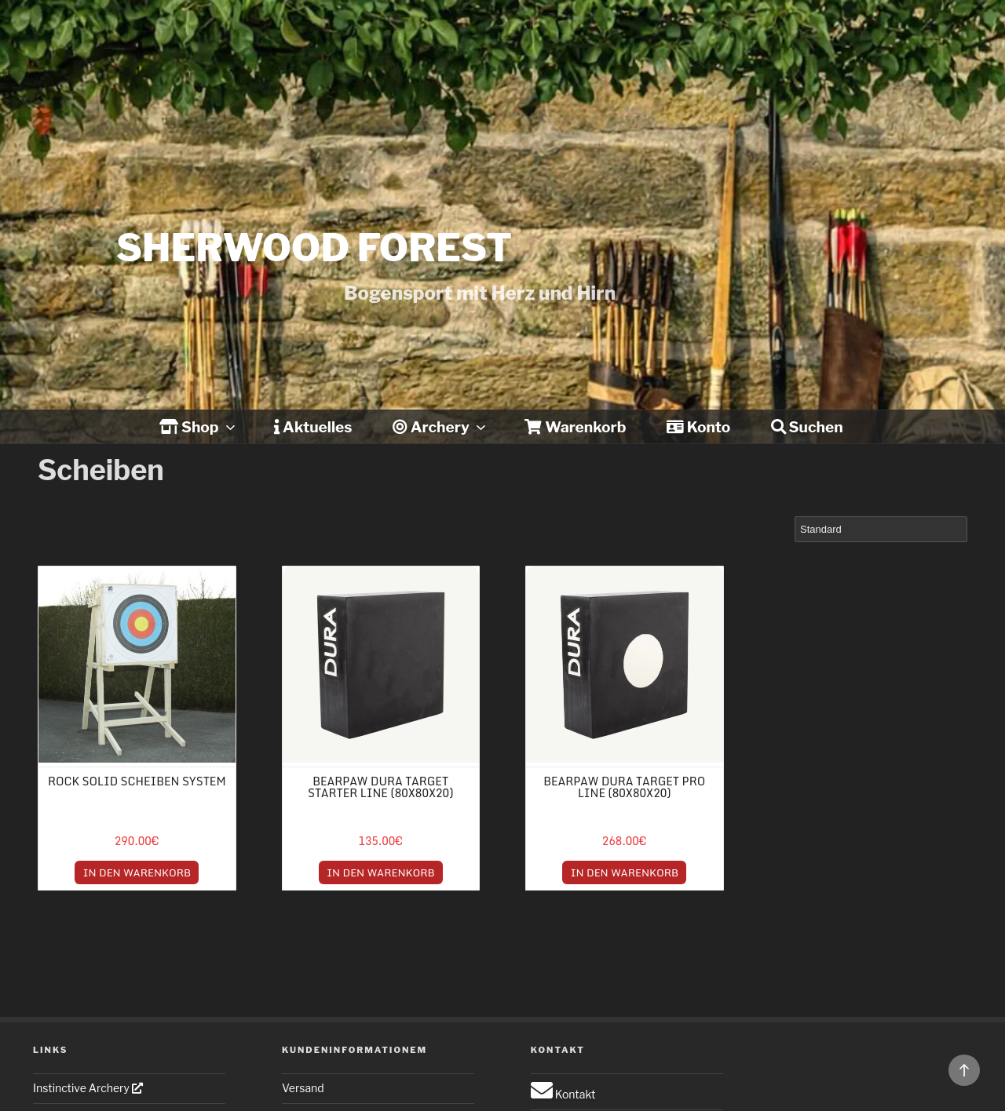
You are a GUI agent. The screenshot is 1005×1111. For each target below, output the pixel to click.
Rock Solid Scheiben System (137, 781)
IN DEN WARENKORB (136, 872)
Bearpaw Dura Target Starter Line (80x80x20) (380, 787)
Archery (440, 426)
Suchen (807, 426)
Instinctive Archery (88, 1088)
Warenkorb (575, 426)
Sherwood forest (314, 248)
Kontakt (563, 1094)
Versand (303, 1088)
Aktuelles (313, 426)
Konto (698, 426)
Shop (198, 426)
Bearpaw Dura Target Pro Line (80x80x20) (624, 787)
